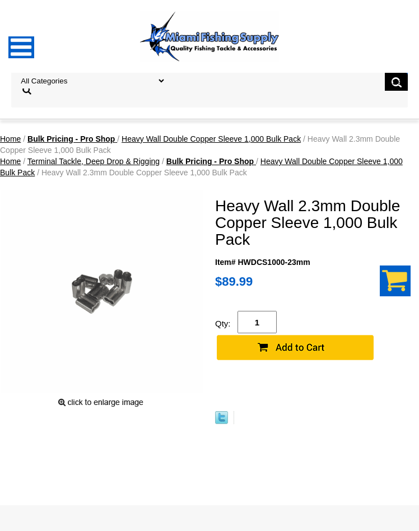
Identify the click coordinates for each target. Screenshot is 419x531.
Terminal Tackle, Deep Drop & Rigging (93, 161)
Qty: (223, 323)
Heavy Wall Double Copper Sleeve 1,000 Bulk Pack (211, 138)
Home (10, 138)
